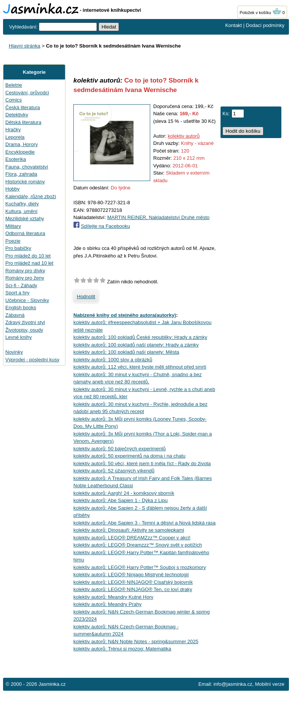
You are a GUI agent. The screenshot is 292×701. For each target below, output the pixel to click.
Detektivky (16, 115)
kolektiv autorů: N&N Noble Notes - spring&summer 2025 (135, 641)
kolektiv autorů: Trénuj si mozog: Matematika (122, 649)
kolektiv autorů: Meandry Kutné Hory (113, 597)
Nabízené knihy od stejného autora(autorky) (124, 315)
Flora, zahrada (21, 174)
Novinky (14, 352)
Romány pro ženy (24, 278)
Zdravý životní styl (25, 322)
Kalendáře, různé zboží (30, 196)
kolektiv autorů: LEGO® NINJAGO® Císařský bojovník (133, 582)
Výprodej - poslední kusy (32, 359)
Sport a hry (17, 293)
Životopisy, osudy (24, 330)
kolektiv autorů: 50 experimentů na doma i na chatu (129, 456)
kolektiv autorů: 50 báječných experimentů (119, 448)
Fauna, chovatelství (26, 167)
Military (13, 226)
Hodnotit (86, 296)
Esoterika (15, 159)
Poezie (13, 241)
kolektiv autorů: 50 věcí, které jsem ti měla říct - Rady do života (142, 463)
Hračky (13, 129)
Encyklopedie (20, 152)
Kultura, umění (21, 211)
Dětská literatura (23, 122)
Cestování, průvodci (27, 92)
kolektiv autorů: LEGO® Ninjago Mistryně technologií (131, 574)
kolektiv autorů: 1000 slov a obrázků (112, 359)
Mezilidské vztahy (24, 218)
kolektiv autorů (184, 136)
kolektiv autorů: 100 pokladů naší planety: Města (126, 352)
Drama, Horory (21, 144)
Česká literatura (22, 107)
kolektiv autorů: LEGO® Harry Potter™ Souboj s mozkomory (139, 567)
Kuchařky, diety (22, 204)
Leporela (15, 137)
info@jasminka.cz (232, 684)
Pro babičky (18, 248)
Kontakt (233, 25)
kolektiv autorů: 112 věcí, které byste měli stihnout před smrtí (139, 367)
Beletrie (13, 85)
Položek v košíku (260, 12)
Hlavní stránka (24, 46)
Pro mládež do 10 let (28, 256)
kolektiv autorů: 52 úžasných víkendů (113, 471)
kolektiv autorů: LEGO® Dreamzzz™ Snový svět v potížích (137, 545)
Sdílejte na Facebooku (105, 226)
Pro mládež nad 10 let (29, 263)
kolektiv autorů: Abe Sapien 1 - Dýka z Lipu (120, 500)
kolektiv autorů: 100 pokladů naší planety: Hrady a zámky (136, 345)
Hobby (12, 189)
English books (20, 307)
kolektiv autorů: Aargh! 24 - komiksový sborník (123, 493)
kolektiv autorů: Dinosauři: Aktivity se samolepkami (128, 530)
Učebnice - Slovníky (27, 300)
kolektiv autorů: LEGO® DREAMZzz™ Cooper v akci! (131, 537)
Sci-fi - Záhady (21, 285)
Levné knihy (18, 337)
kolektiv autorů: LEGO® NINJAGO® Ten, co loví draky (132, 589)
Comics (13, 100)
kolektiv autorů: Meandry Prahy (107, 604)
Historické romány (25, 181)
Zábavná (15, 315)
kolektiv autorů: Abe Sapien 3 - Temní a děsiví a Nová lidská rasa (144, 523)
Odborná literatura (25, 233)
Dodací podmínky (265, 25)
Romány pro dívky (25, 270)
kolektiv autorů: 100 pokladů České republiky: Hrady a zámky (140, 337)
